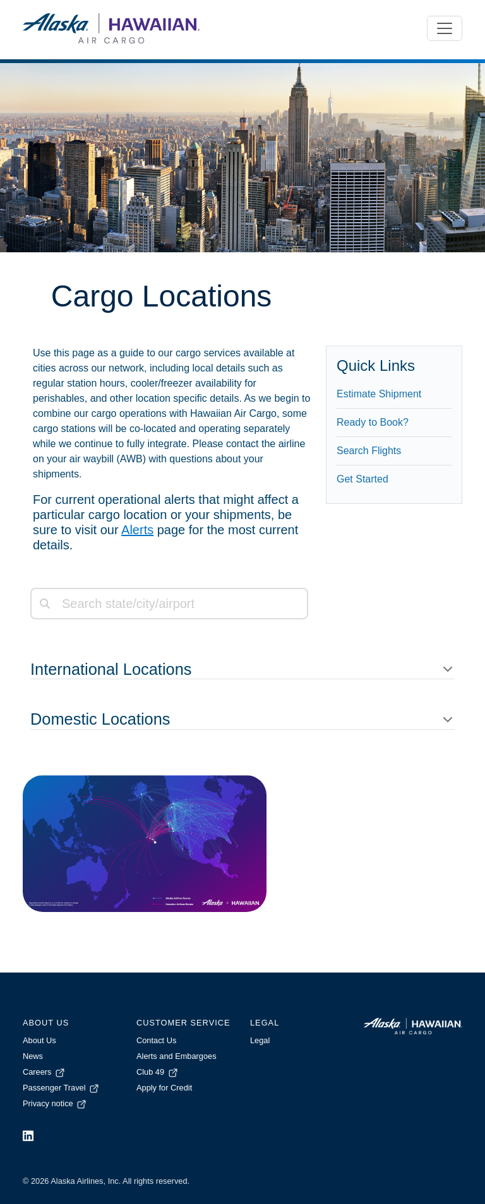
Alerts (137, 530)
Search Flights (369, 450)
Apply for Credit (164, 1087)
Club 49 (157, 1072)
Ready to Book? (373, 422)
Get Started (362, 479)
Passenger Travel (61, 1087)
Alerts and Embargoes (176, 1056)
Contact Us (156, 1040)
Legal (260, 1040)
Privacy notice (55, 1103)
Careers (44, 1072)
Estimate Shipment (379, 394)
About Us (39, 1040)
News (33, 1056)
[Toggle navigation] (444, 28)
